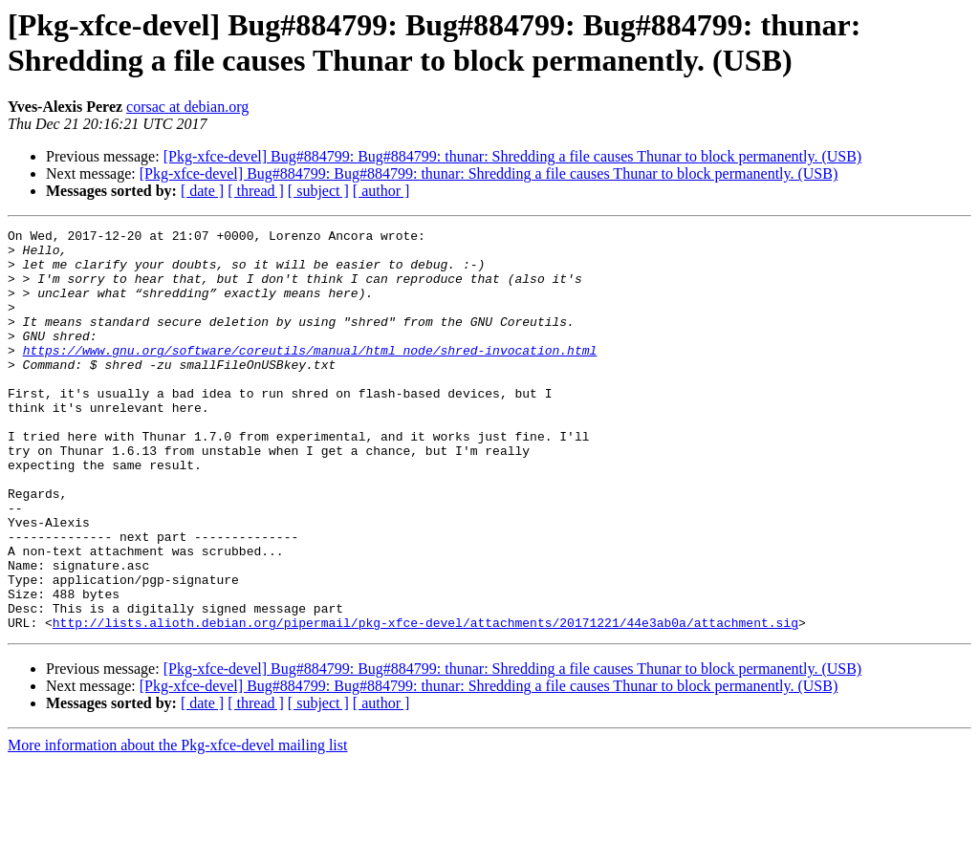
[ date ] (202, 191)
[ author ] (381, 191)
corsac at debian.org (187, 106)
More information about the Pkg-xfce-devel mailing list (177, 825)
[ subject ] (318, 191)
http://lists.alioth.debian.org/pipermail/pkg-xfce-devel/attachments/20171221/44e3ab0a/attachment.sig (425, 702)
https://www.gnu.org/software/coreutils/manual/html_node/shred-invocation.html (310, 375)
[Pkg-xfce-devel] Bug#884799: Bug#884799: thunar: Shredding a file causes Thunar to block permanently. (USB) (512, 156)
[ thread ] (256, 191)
